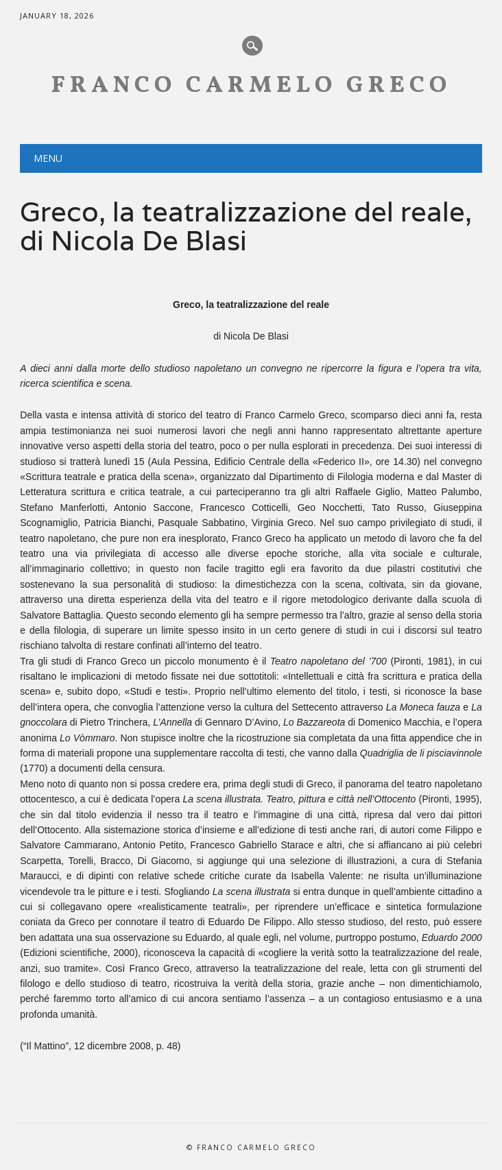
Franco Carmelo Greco (251, 86)
